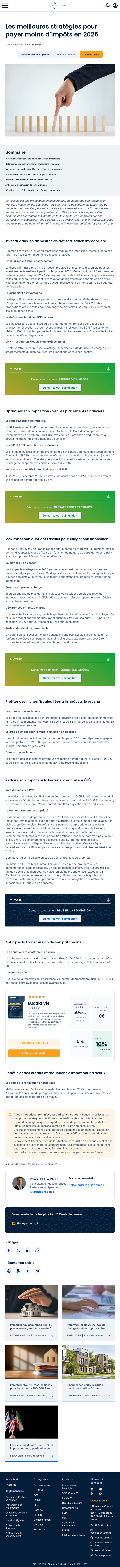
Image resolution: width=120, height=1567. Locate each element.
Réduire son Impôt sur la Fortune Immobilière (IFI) (28, 179)
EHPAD (66, 1523)
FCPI (64, 1505)
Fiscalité (38, 1502)
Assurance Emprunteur (68, 1517)
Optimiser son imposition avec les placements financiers (32, 164)
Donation (38, 1517)
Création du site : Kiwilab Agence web (60, 1563)
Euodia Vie (68, 1490)
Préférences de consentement (13, 1527)
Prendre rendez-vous (33, 1035)
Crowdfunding (70, 1500)
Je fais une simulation (34, 1046)
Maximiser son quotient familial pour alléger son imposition (33, 169)
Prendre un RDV (103, 1530)
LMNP (37, 1492)
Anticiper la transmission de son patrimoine (26, 185)
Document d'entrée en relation (16, 1491)
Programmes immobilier (69, 1480)
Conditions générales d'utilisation (17, 1507)
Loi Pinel (38, 1483)
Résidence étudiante (73, 1528)
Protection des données (13, 1519)
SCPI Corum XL (70, 1486)
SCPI (36, 1488)
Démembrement (42, 1512)
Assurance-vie (42, 1478)
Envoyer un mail (27, 1216)
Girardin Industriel (72, 1495)
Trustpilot (10, 1477)
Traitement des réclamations (13, 1499)
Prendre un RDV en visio (101, 1537)
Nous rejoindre (102, 1543)
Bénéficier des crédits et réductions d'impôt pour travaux (32, 190)
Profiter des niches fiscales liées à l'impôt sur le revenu (31, 174)
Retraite (38, 1507)
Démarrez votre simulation (60, 387)
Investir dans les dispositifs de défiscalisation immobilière (32, 158)
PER (36, 1497)
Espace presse (102, 1548)
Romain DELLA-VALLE (44, 1172)
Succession (40, 1522)
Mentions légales (14, 1513)
